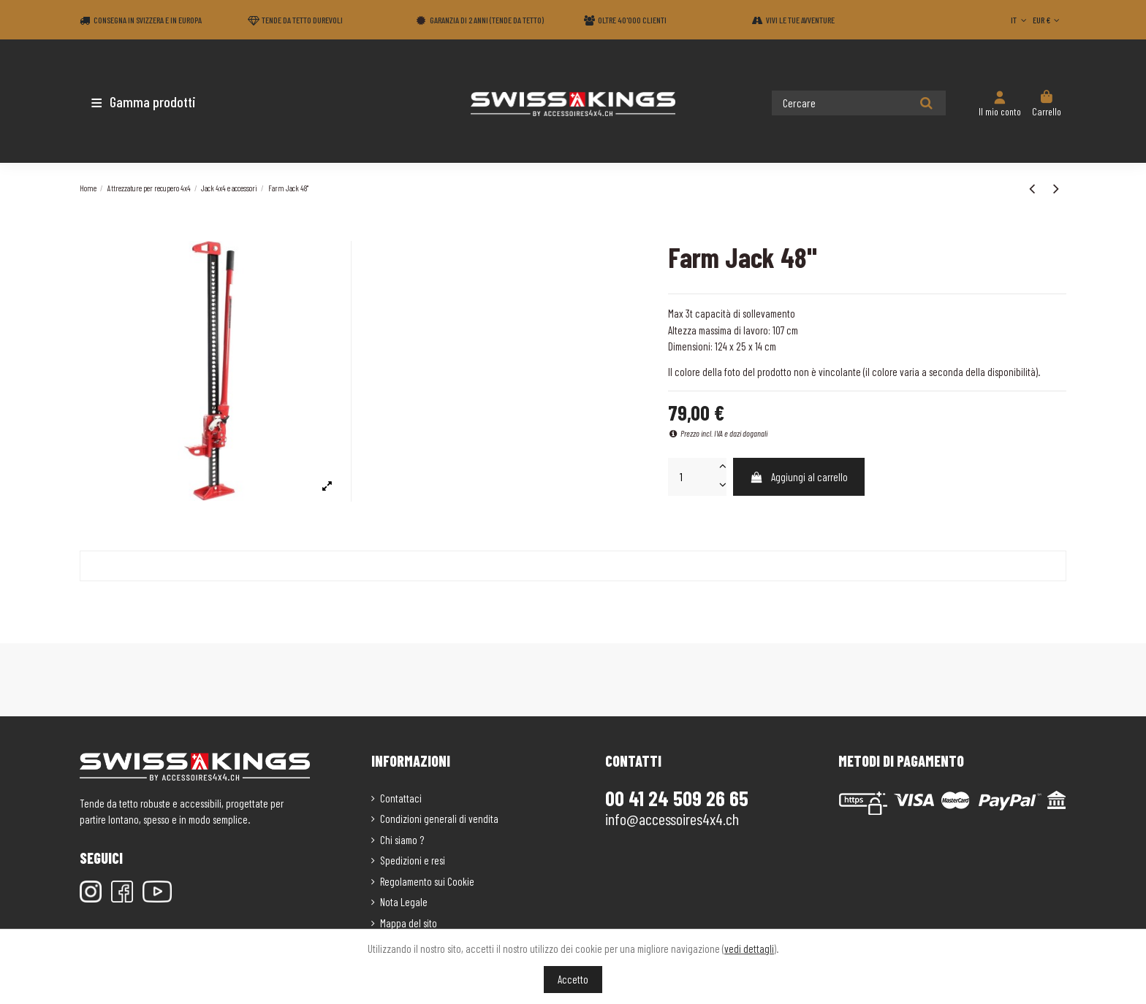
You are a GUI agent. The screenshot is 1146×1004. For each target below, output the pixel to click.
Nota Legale (404, 901)
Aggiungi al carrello (798, 476)
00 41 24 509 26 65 (676, 798)
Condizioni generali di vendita (439, 818)
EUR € (1048, 20)
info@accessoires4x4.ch (672, 818)
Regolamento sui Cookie (427, 881)
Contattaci (401, 798)
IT (1020, 20)
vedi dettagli (749, 948)
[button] (165, 101)
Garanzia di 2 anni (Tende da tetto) (487, 20)
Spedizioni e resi (412, 860)
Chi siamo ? (402, 839)
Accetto (573, 979)
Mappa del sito (408, 923)
